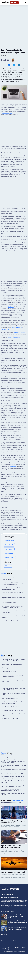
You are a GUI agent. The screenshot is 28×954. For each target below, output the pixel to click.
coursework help (5, 329)
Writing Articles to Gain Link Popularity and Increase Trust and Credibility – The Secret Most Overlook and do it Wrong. (13, 761)
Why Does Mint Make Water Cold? (10, 698)
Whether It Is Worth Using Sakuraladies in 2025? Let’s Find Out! (13, 794)
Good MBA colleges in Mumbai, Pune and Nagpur (14, 718)
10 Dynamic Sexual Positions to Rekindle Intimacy (13, 773)
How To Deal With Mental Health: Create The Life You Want (14, 616)
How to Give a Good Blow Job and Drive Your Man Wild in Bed (13, 781)
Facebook (3, 948)
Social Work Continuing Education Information (13, 710)
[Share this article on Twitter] (14, 65)
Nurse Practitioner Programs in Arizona (11, 706)
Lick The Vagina (5, 668)
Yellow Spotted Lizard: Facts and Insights (12, 664)
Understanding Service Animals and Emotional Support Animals (13, 611)
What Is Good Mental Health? (9, 602)
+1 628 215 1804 (7, 895)
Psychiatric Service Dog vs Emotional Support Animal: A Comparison (13, 593)
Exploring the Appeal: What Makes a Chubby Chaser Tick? (13, 766)
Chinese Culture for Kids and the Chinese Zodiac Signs (14, 714)
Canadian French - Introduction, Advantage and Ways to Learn (13, 680)
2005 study (11, 307)
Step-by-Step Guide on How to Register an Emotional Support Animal (12, 588)
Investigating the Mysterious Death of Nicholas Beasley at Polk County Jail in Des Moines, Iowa (13, 660)
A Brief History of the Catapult (9, 671)
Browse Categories (16, 938)
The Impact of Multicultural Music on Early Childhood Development (12, 676)
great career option (7, 113)
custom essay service (19, 332)
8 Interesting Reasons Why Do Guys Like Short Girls (14, 757)
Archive (3, 940)
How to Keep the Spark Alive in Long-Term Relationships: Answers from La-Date (11, 790)
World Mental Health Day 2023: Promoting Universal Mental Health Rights (12, 583)
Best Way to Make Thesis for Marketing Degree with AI (13, 694)
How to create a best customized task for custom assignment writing (12, 702)
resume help (13, 466)
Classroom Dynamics (7, 685)
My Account (4, 938)
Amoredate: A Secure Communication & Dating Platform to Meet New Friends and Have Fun (12, 785)
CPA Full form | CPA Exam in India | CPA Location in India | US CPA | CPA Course (13, 689)
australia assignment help (14, 337)
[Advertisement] (14, 20)
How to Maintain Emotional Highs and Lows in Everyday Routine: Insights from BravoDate (12, 777)
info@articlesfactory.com (9, 898)
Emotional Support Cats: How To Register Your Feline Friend (13, 598)
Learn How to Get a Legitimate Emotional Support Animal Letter (12, 578)
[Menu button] (25, 2)
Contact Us (14, 940)
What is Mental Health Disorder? (10, 621)
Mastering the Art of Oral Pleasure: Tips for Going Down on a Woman (13, 770)
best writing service (17, 327)
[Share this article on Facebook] (8, 65)
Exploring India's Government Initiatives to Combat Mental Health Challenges (12, 607)
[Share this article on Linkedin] (19, 65)
